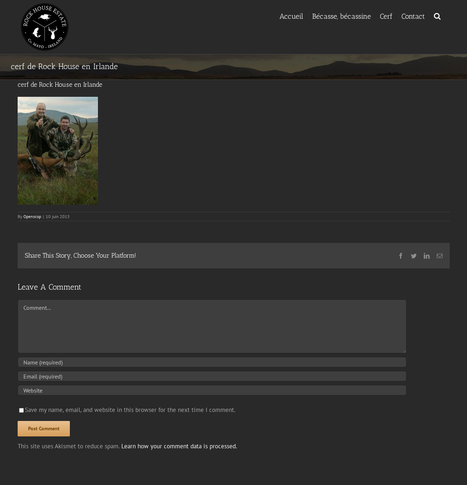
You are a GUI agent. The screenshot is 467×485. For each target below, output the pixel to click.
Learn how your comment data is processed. (179, 446)
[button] (437, 15)
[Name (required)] (212, 362)
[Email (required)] (212, 376)
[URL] (212, 390)
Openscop (32, 216)
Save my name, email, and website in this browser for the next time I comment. (130, 410)
